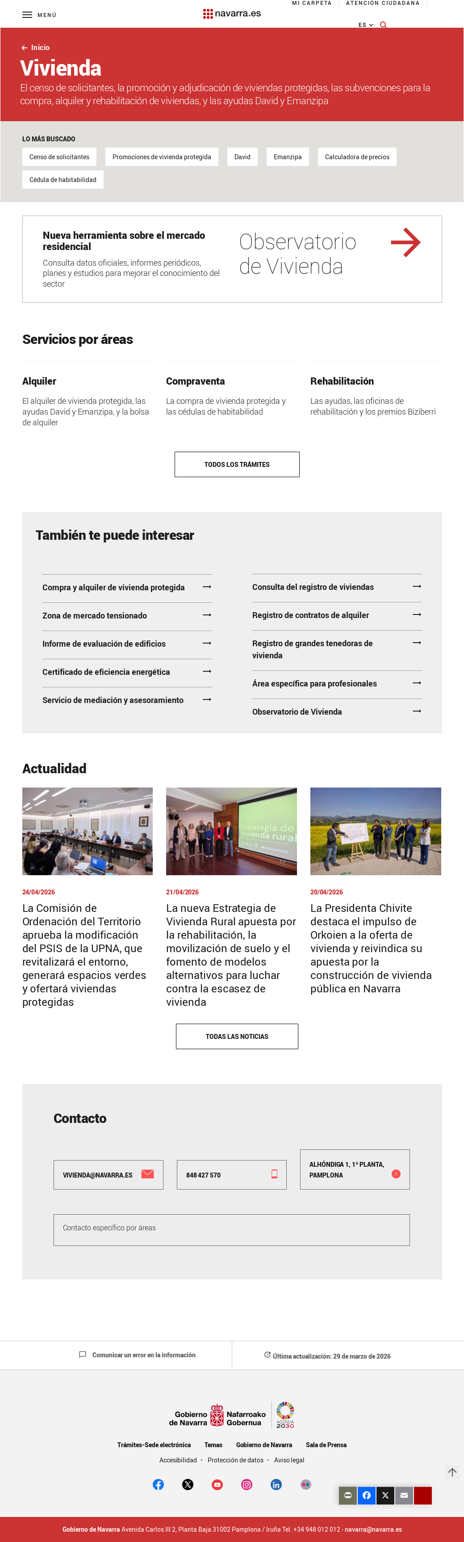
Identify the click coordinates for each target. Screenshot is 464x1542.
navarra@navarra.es (373, 1529)
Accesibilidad (179, 1460)
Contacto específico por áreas (109, 1228)
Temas (213, 1444)
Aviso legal (289, 1460)
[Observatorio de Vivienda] (232, 259)
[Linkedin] (276, 1484)
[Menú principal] (39, 14)
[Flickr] (305, 1484)
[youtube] (217, 1484)
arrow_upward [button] (452, 1472)
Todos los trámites (237, 464)
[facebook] (158, 1484)
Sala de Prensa (326, 1444)
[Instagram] (246, 1484)
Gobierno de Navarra (264, 1444)
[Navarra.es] (232, 9)
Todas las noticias (237, 1036)
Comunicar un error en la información (137, 1355)
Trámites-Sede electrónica (153, 1444)
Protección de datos (236, 1460)
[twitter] (187, 1484)
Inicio (35, 47)
